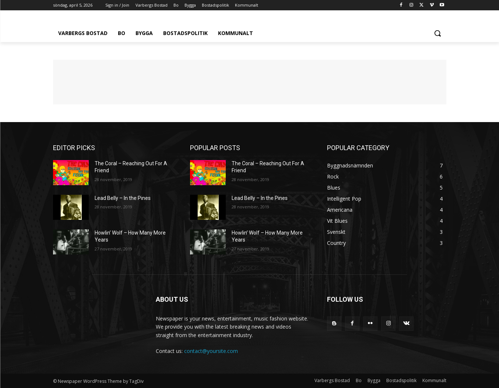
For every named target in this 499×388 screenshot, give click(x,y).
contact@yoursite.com (211, 350)
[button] (437, 33)
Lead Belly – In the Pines (123, 198)
